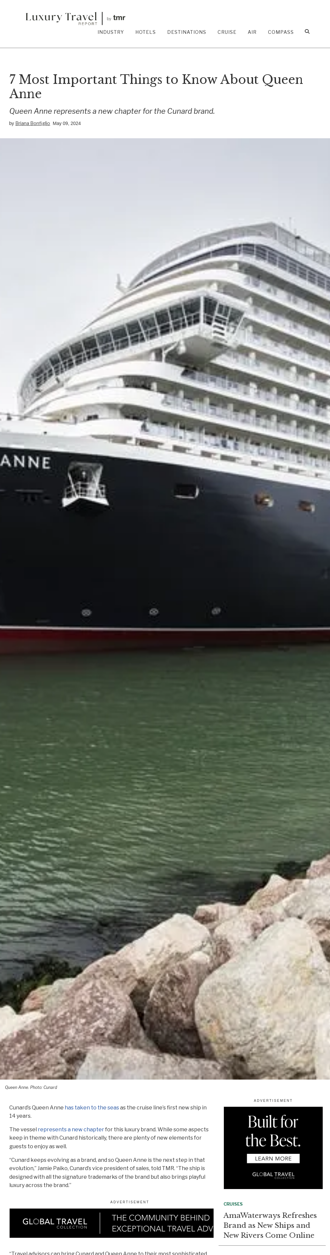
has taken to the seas (92, 1107)
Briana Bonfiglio (32, 123)
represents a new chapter (71, 1129)
